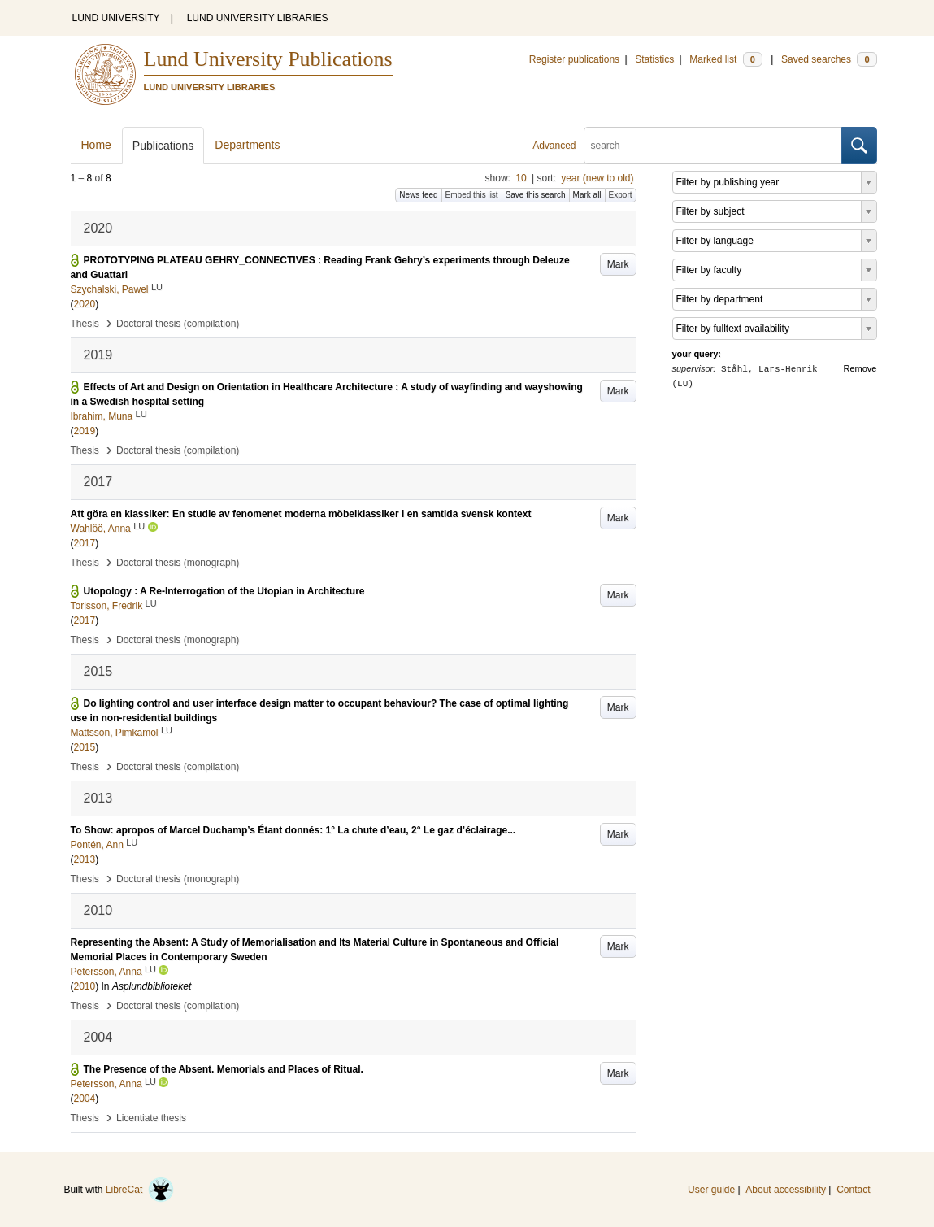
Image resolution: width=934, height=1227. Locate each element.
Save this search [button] (536, 194)
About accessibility (785, 1189)
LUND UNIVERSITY (116, 18)
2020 (85, 304)
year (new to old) (597, 178)
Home (96, 144)
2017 (85, 543)
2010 (85, 986)
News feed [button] (418, 194)
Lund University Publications (268, 59)
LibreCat (140, 1190)
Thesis (85, 323)
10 (520, 178)
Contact (853, 1189)
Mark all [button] (587, 194)
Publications (163, 145)
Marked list (725, 59)
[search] (713, 145)
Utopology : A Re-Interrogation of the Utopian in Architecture (224, 591)
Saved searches (829, 59)
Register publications (574, 59)
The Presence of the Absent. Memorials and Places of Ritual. (223, 1069)
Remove (860, 368)
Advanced (554, 145)
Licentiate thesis (151, 1118)
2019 (85, 431)
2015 (85, 747)
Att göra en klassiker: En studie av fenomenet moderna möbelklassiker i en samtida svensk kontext (301, 514)
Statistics (654, 59)
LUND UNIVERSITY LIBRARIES (257, 18)
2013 (85, 859)
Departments (247, 144)
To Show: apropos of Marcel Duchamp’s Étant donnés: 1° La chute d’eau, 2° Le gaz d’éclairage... (293, 830)
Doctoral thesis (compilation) (177, 323)
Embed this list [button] (471, 194)
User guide (711, 1189)
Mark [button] (618, 264)
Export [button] (620, 194)
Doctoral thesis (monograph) (177, 562)
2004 (85, 1098)
